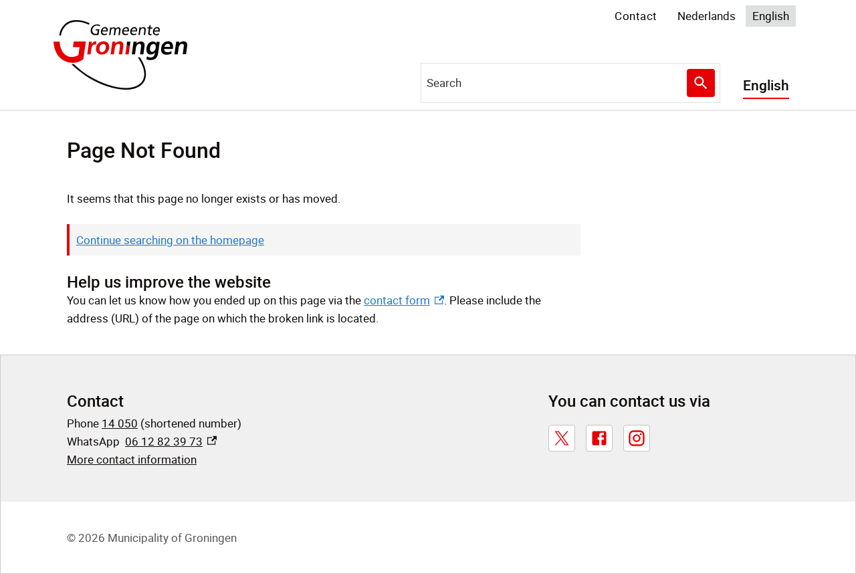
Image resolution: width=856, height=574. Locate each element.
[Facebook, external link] (599, 438)
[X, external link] (561, 438)
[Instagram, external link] (636, 438)
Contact (636, 15)
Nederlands (706, 15)
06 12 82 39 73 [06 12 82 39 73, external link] (171, 441)
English (770, 15)
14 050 (120, 423)
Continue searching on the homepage (170, 240)
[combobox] (570, 83)
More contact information (132, 459)
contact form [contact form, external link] (404, 300)
